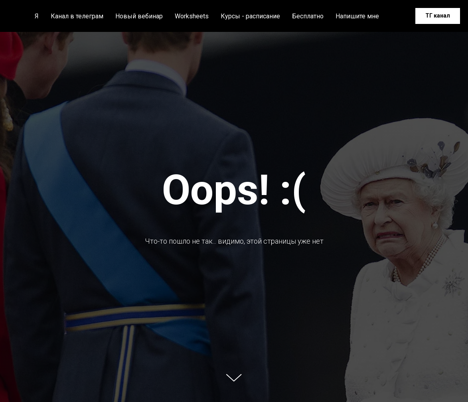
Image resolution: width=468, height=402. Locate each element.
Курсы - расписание (250, 16)
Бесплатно (308, 16)
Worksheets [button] (192, 16)
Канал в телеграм (77, 16)
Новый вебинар (139, 16)
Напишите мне (357, 16)
